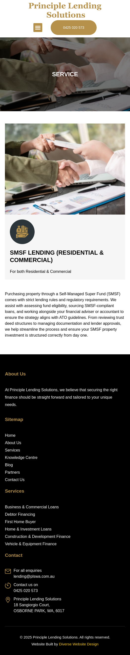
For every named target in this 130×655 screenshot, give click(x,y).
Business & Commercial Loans (32, 507)
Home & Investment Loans (28, 529)
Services (12, 450)
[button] (37, 27)
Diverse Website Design (79, 644)
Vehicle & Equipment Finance (31, 544)
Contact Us (14, 480)
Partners (12, 472)
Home (10, 435)
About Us (13, 443)
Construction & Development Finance (37, 536)
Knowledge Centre (21, 457)
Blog (9, 465)
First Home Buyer (20, 522)
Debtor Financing (20, 514)
